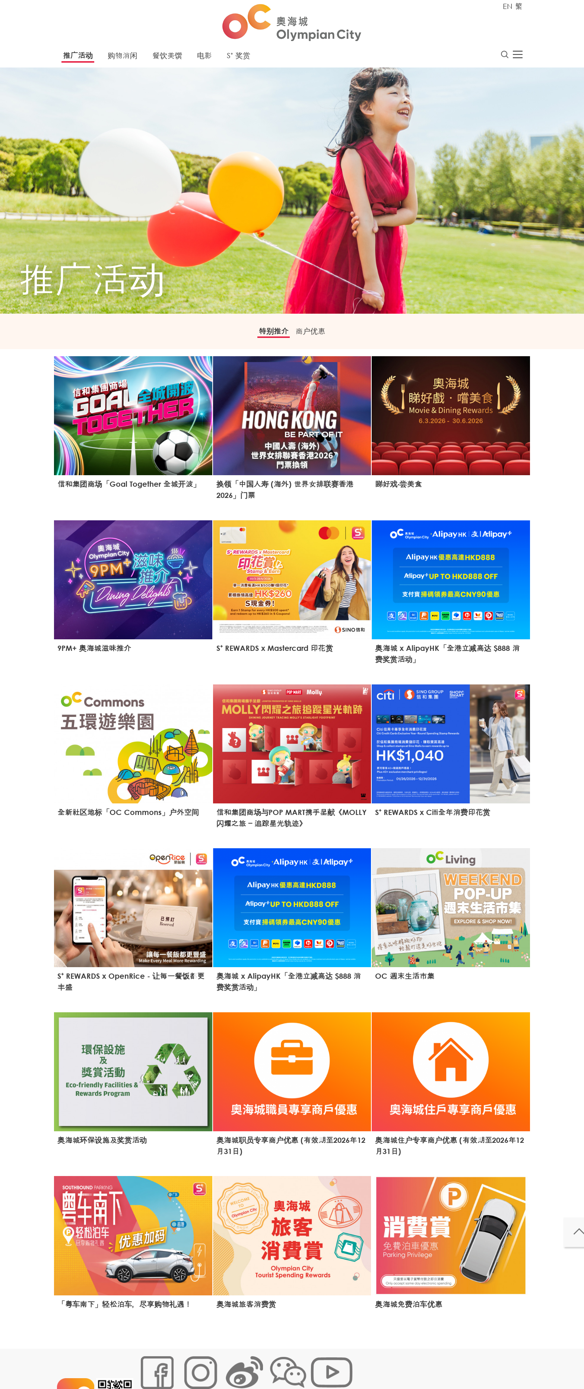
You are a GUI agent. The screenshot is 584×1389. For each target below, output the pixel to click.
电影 (204, 57)
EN (507, 6)
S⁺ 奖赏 (238, 57)
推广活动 (78, 57)
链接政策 (214, 1364)
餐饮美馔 (167, 57)
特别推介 (268, 334)
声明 (292, 1364)
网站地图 (149, 1364)
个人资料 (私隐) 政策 (256, 1364)
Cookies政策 (181, 1364)
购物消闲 (122, 57)
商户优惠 (316, 334)
